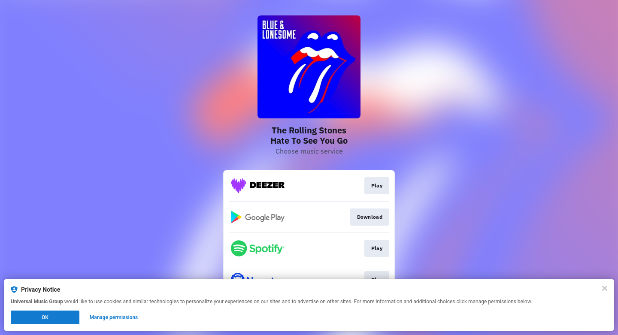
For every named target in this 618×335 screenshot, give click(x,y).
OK (45, 317)
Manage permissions (114, 317)
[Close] (605, 288)
